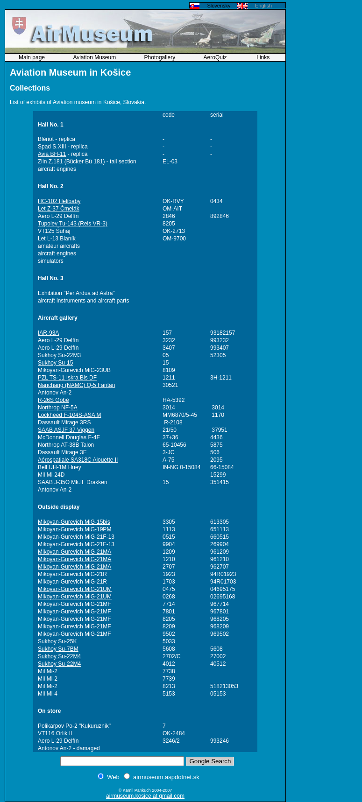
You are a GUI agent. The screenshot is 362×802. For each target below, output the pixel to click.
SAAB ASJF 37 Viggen (66, 430)
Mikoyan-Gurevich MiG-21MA (74, 552)
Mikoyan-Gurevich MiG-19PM (74, 529)
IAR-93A (48, 333)
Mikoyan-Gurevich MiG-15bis (74, 522)
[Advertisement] (324, 142)
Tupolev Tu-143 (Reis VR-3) (72, 223)
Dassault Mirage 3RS (64, 422)
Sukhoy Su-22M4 (59, 656)
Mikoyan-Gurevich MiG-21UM (75, 589)
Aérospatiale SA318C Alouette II (78, 460)
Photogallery (160, 57)
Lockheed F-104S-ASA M (69, 415)
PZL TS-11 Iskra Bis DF (67, 377)
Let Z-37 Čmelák (58, 208)
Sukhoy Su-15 (55, 362)
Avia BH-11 (52, 154)
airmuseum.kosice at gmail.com (145, 796)
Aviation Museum (95, 57)
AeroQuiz (216, 57)
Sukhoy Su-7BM (58, 649)
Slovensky (218, 5)
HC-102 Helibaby (59, 201)
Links (263, 57)
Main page (32, 57)
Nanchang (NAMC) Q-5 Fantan (76, 385)
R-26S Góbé (53, 400)
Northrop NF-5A (58, 407)
